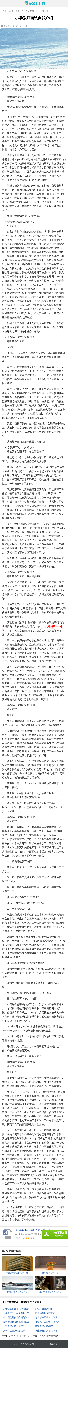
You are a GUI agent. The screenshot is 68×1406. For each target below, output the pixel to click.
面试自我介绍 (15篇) (49, 1336)
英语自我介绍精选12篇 (19, 1336)
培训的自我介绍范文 (45, 1313)
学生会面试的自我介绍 (46, 1330)
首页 (17, 11)
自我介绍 (44, 11)
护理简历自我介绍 (44, 1309)
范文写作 (29, 11)
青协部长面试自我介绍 (46, 1317)
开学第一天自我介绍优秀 (47, 1322)
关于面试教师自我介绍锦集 (16, 1309)
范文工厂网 (29, 1344)
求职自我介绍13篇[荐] (13, 1326)
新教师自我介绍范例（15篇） (17, 1322)
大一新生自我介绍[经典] (14, 1330)
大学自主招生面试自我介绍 (16, 1313)
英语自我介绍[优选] (44, 1326)
